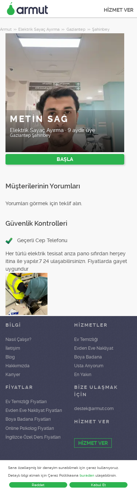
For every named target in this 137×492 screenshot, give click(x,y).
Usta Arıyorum (88, 365)
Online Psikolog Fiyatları (29, 428)
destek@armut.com (94, 408)
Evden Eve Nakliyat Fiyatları (33, 410)
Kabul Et (98, 485)
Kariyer (12, 374)
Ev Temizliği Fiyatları (26, 401)
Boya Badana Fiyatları (28, 419)
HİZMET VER (118, 10)
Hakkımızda (17, 365)
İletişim (12, 348)
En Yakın (82, 374)
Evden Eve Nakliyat (93, 348)
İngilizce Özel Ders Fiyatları (33, 437)
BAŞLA (65, 159)
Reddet (38, 485)
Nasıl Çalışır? (18, 339)
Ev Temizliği (86, 339)
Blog (10, 357)
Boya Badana (88, 357)
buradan (87, 475)
